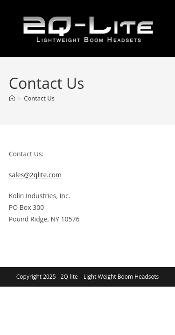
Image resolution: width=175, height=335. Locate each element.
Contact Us (39, 98)
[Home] (12, 98)
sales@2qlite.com (35, 174)
